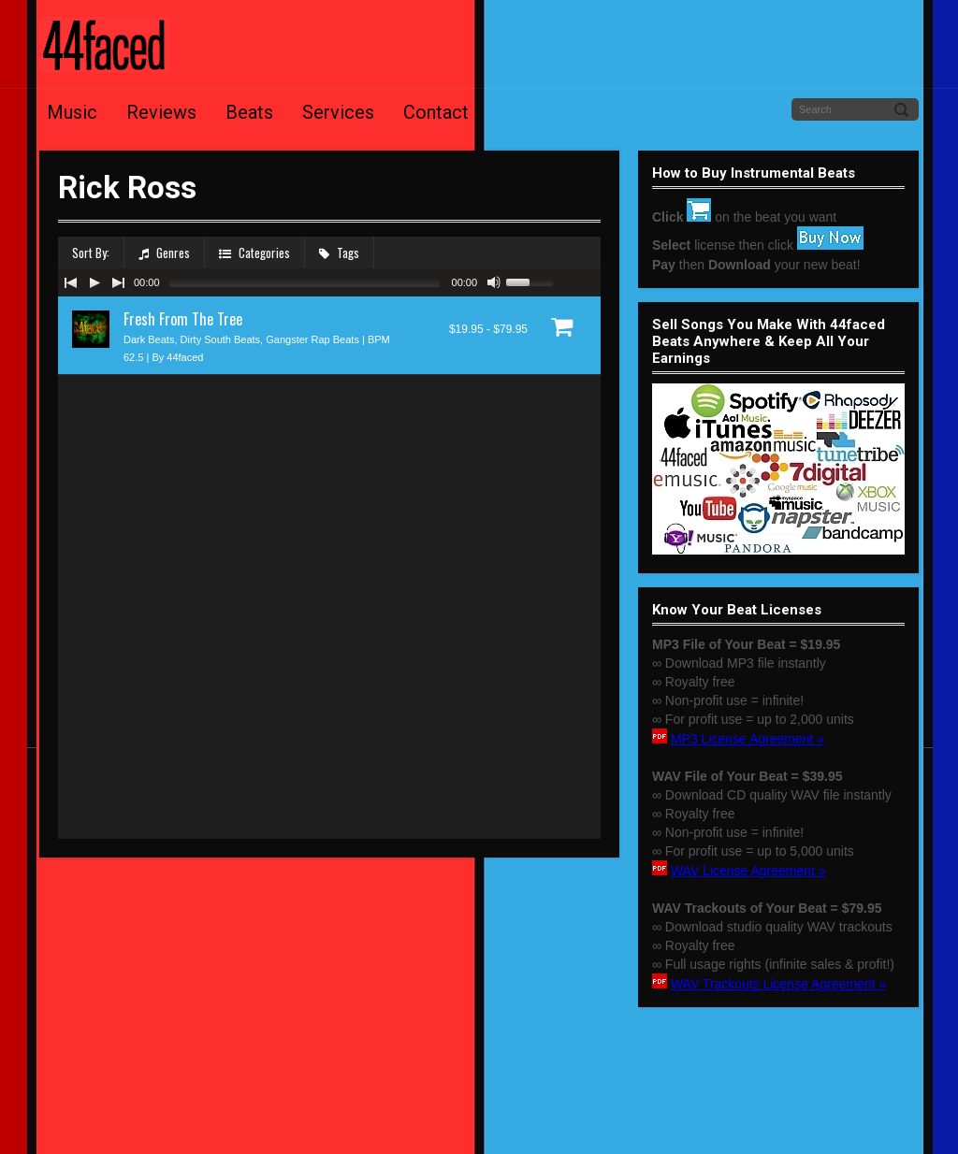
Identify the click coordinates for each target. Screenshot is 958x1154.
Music (72, 112)
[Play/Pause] (94, 282)
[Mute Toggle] (493, 282)
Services (338, 112)
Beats (249, 112)
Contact (436, 112)
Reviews (161, 112)
